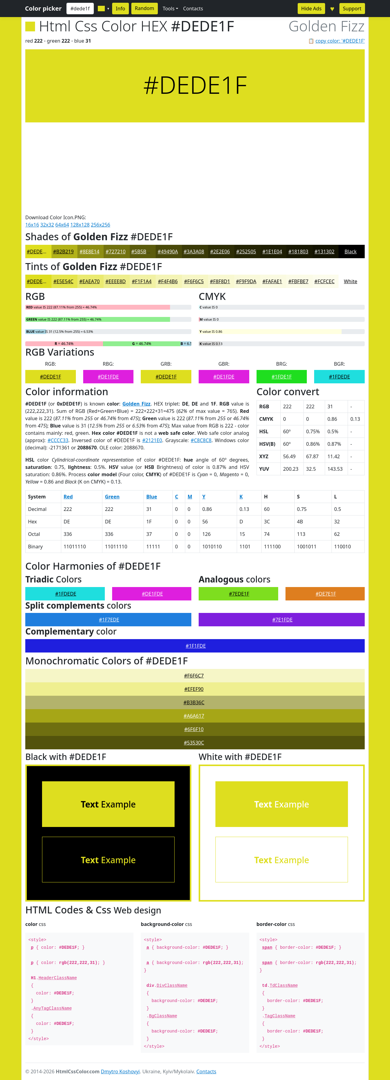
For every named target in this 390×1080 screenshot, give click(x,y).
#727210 (116, 251)
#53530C (194, 742)
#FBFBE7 (298, 281)
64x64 (62, 224)
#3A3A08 (194, 251)
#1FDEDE (339, 376)
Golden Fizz (136, 403)
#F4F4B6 (168, 281)
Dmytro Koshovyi (120, 1071)
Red (68, 496)
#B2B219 (63, 251)
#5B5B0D (142, 251)
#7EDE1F (239, 593)
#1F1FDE (196, 645)
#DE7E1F (326, 593)
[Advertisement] (195, 168)
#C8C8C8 (201, 440)
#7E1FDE (282, 619)
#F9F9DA (246, 281)
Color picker (43, 8)
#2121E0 (152, 440)
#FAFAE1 (272, 281)
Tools (169, 8)
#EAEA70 (89, 281)
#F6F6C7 (194, 675)
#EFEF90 (194, 689)
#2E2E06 (220, 251)
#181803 (298, 251)
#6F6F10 (194, 729)
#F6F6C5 (194, 281)
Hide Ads (311, 8)
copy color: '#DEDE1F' (340, 40)
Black (351, 251)
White (350, 281)
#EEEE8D (115, 281)
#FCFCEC (324, 281)
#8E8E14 (89, 251)
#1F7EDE (109, 619)
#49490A (168, 251)
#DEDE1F (37, 251)
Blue (151, 496)
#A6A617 (194, 715)
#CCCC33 (58, 440)
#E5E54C (63, 281)
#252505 (246, 251)
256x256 (100, 224)
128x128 (80, 224)
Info (120, 8)
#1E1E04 (272, 251)
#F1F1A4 (142, 281)
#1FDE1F (282, 376)
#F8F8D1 (220, 281)
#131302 (324, 251)
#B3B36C (193, 702)
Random (144, 8)
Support (352, 8)
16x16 (32, 224)
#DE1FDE (108, 376)
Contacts (193, 8)
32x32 (47, 224)
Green (112, 496)
